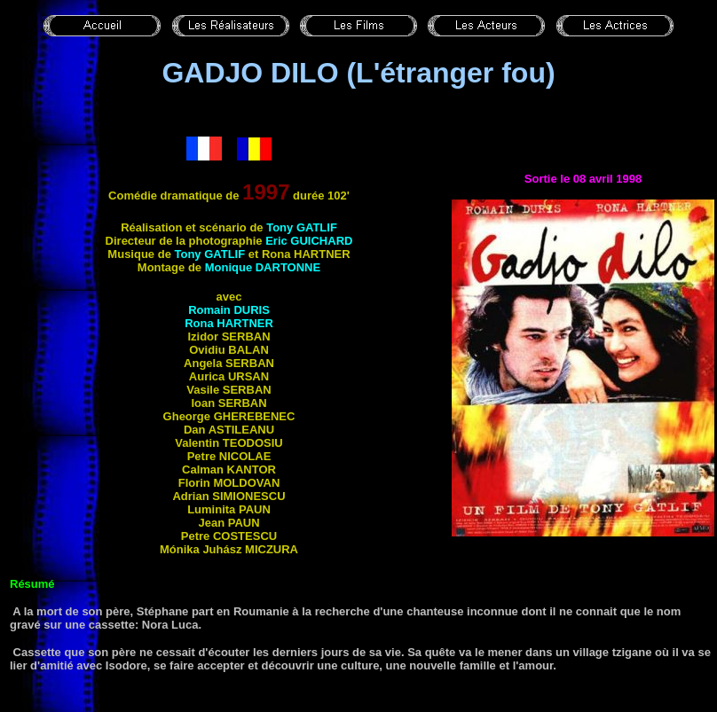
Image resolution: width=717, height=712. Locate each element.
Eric (308, 240)
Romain (229, 310)
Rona (229, 323)
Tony (301, 227)
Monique (262, 267)
